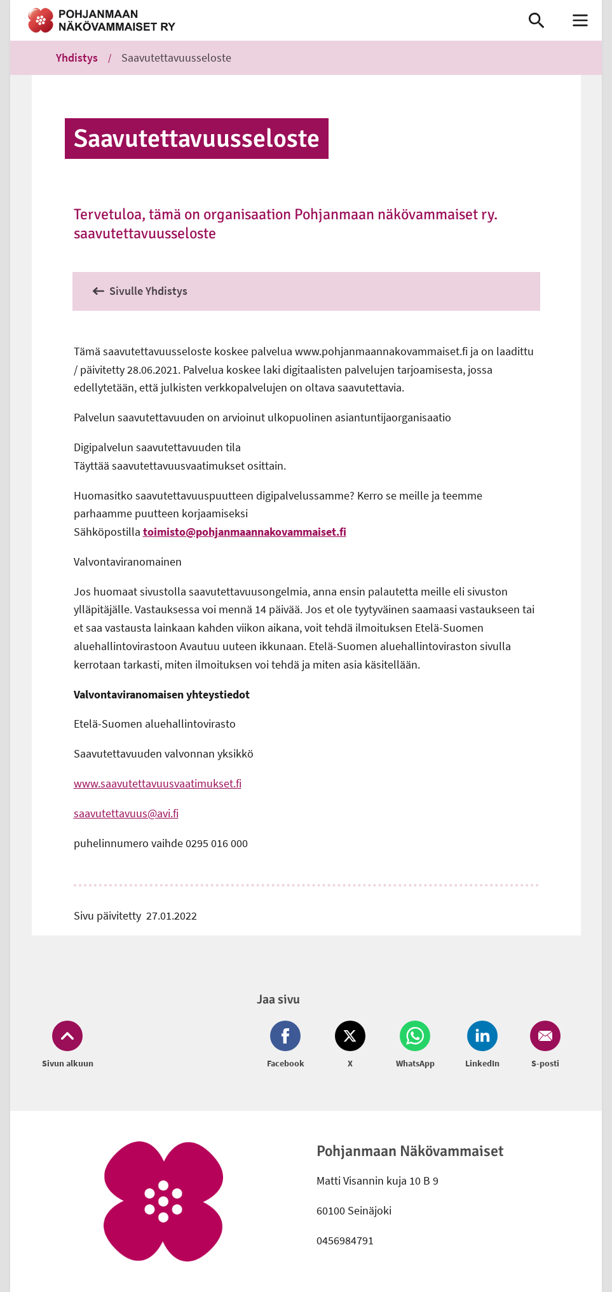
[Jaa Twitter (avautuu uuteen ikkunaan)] (350, 1045)
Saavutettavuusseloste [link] (176, 57)
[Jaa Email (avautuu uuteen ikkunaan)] (543, 1045)
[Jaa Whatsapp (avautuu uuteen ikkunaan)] (415, 1045)
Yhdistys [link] (77, 57)
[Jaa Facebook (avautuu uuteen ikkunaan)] (288, 1045)
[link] (258, 20)
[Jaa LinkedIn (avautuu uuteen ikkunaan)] (482, 1045)
